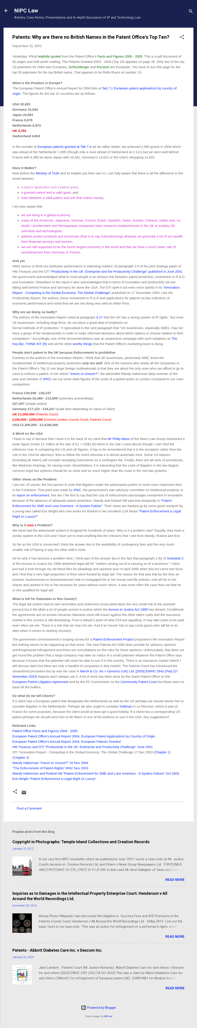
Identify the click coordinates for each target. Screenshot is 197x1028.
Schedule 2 (175, 558)
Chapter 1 (162, 752)
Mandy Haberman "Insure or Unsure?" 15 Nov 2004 (50, 763)
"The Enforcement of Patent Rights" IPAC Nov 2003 (50, 768)
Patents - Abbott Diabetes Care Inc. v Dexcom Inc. (57, 950)
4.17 (99, 317)
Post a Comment (29, 808)
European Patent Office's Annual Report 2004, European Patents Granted (66, 741)
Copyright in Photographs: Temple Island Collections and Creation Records (80, 841)
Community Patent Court (139, 682)
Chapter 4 (20, 757)
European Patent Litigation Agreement (40, 682)
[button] (182, 37)
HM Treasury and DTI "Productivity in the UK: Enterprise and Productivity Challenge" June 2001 (82, 747)
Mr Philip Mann (119, 439)
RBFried (108, 1016)
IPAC (46, 379)
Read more (175, 880)
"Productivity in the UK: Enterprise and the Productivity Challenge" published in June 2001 (117, 271)
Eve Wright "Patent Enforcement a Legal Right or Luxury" (54, 779)
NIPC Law (26, 11)
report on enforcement (33, 495)
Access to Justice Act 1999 (128, 609)
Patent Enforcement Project (113, 639)
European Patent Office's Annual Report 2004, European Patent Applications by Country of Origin (83, 736)
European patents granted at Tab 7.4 (64, 147)
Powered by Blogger (98, 1008)
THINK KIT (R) (36, 344)
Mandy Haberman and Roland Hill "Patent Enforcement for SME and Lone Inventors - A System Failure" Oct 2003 (95, 773)
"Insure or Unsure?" (83, 374)
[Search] (190, 12)
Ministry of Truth (48, 173)
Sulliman (125, 706)
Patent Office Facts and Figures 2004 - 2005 (45, 731)
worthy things (83, 344)
